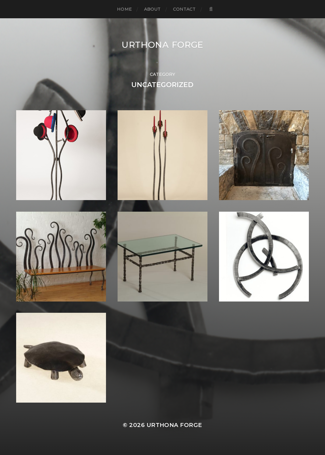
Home (124, 9)
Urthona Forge (162, 45)
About (152, 9)
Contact (184, 9)
